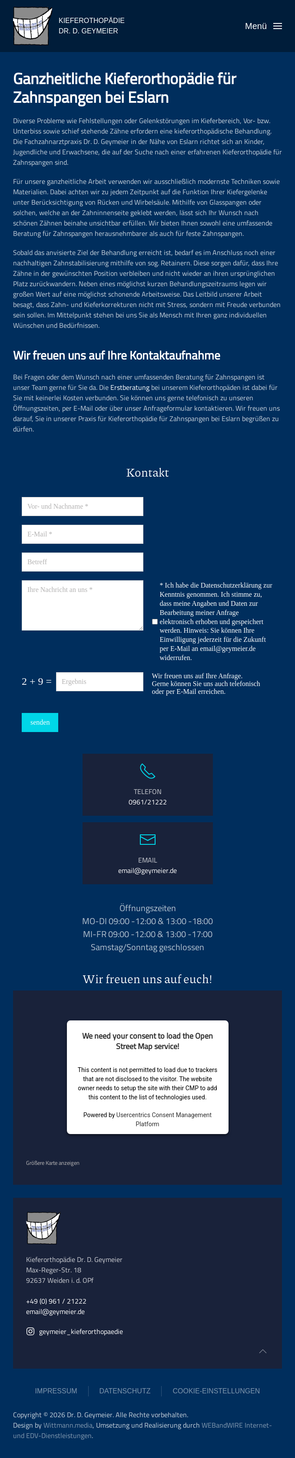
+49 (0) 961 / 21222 (56, 1301)
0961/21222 (148, 801)
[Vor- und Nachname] (82, 506)
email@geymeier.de (227, 648)
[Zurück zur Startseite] (32, 26)
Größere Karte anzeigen (53, 1162)
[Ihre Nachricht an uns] (82, 605)
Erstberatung (129, 387)
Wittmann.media (68, 1425)
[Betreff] (82, 562)
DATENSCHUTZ (125, 1391)
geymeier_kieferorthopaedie (74, 1331)
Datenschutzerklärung (231, 585)
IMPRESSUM (56, 1391)
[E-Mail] (82, 534)
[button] (263, 26)
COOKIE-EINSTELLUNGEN (216, 1391)
